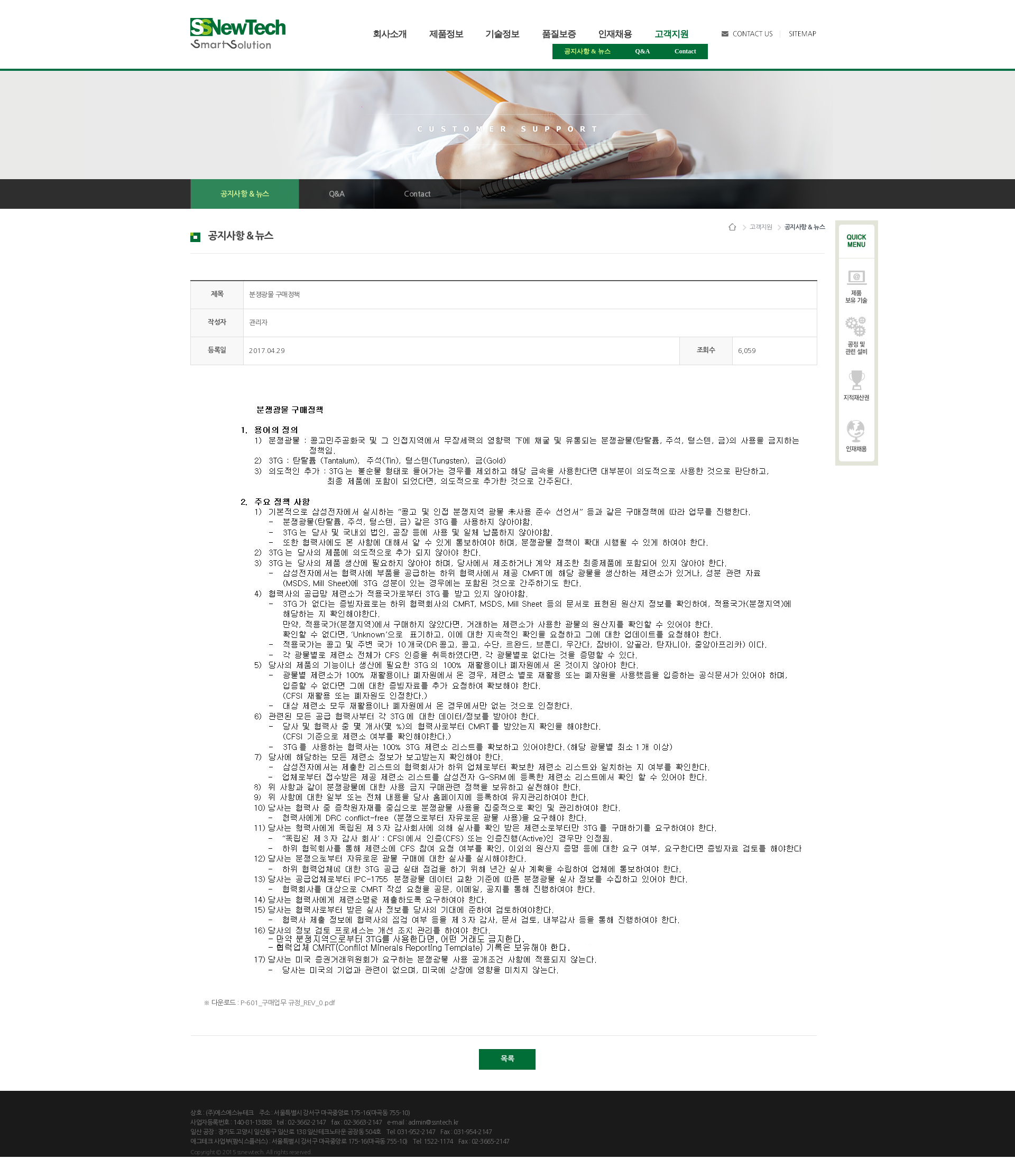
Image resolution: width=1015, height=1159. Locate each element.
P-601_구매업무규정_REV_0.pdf (288, 1002)
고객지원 (671, 34)
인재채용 (615, 34)
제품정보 (446, 34)
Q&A (642, 51)
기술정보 (502, 34)
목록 (507, 1058)
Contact (685, 51)
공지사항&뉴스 (587, 51)
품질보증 (559, 34)
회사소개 (390, 34)
